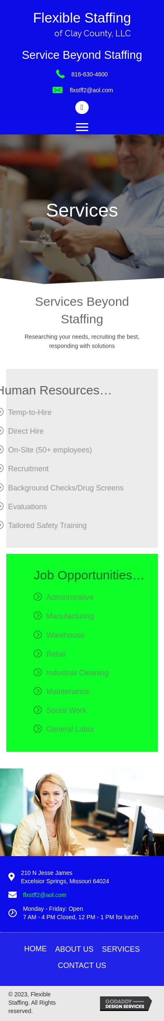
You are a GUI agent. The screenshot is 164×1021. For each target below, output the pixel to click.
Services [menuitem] (121, 949)
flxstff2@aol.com (91, 90)
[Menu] (82, 127)
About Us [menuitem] (74, 949)
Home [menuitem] (35, 949)
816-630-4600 (89, 74)
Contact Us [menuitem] (82, 965)
